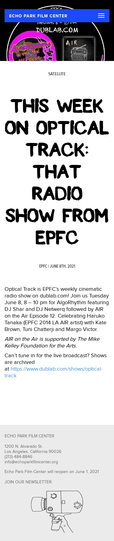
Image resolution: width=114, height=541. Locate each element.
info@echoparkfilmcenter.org (31, 462)
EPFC (43, 266)
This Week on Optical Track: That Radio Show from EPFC (57, 171)
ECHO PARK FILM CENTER (38, 16)
